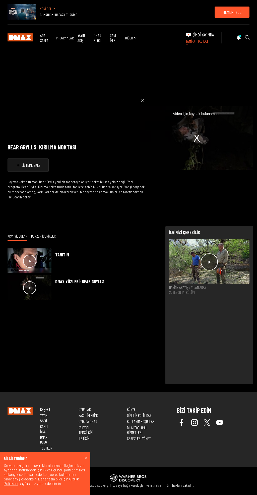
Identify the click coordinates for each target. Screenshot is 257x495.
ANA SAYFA (44, 37)
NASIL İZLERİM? (88, 415)
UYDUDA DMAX (88, 421)
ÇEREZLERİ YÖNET (139, 438)
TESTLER (46, 448)
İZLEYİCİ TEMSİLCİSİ (86, 430)
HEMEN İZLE (232, 12)
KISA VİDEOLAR (17, 236)
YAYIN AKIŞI (81, 37)
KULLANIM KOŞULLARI (141, 421)
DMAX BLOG (97, 37)
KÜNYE (131, 409)
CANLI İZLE (113, 37)
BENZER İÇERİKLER (43, 236)
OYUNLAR (85, 409)
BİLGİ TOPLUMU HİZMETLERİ (137, 430)
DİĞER (131, 37)
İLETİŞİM (84, 438)
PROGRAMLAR (65, 37)
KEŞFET (45, 409)
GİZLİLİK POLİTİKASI (139, 415)
